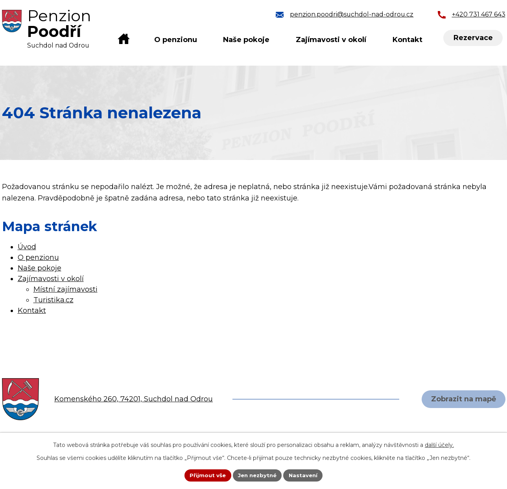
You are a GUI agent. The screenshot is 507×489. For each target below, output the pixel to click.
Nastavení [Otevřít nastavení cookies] (305, 474)
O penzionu (175, 39)
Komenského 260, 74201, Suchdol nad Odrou (133, 399)
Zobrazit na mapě (462, 399)
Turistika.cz (53, 300)
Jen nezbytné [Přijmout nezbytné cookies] (257, 474)
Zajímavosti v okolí (331, 39)
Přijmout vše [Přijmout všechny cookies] (205, 474)
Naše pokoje (246, 39)
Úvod (123, 39)
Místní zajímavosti (65, 289)
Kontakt (407, 39)
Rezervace (473, 38)
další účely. (439, 444)
